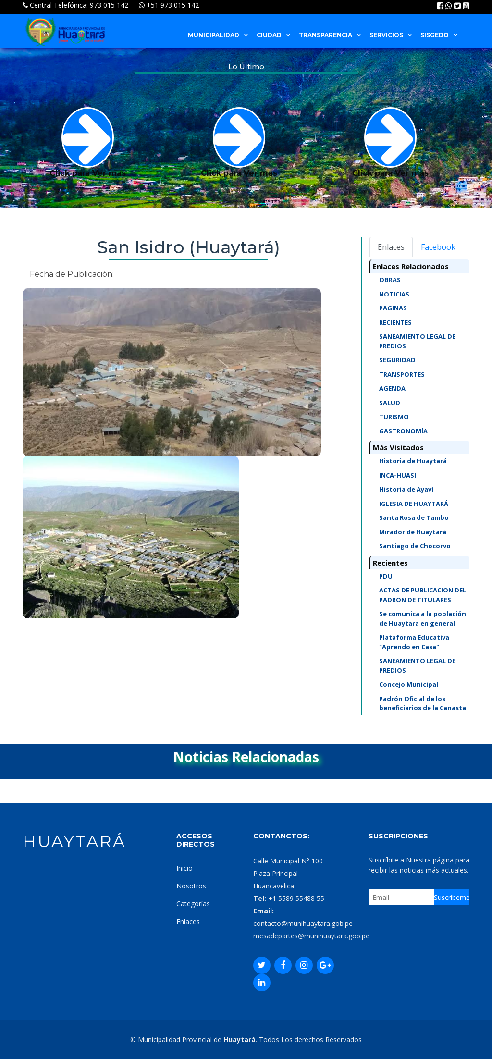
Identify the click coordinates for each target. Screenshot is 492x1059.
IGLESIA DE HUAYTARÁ (413, 503)
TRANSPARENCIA (325, 34)
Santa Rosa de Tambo (414, 517)
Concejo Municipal (408, 684)
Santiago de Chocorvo (415, 546)
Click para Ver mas (87, 142)
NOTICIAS (394, 294)
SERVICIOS (386, 34)
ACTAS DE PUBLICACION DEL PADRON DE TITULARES (422, 595)
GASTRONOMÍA (403, 431)
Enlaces (188, 921)
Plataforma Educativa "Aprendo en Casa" (414, 642)
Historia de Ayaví (406, 489)
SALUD (389, 402)
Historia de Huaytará (413, 460)
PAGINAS (393, 308)
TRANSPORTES (402, 374)
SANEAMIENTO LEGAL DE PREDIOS (417, 341)
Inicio (184, 868)
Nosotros (191, 885)
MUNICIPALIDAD (213, 34)
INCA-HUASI (397, 475)
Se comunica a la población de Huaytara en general (422, 618)
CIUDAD (269, 34)
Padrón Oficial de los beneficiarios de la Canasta (422, 703)
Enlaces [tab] (391, 247)
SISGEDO (434, 34)
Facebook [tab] (438, 247)
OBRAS (390, 279)
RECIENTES (395, 322)
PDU (386, 576)
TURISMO (394, 416)
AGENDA (392, 388)
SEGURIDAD (397, 360)
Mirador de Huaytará (412, 532)
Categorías (193, 903)
